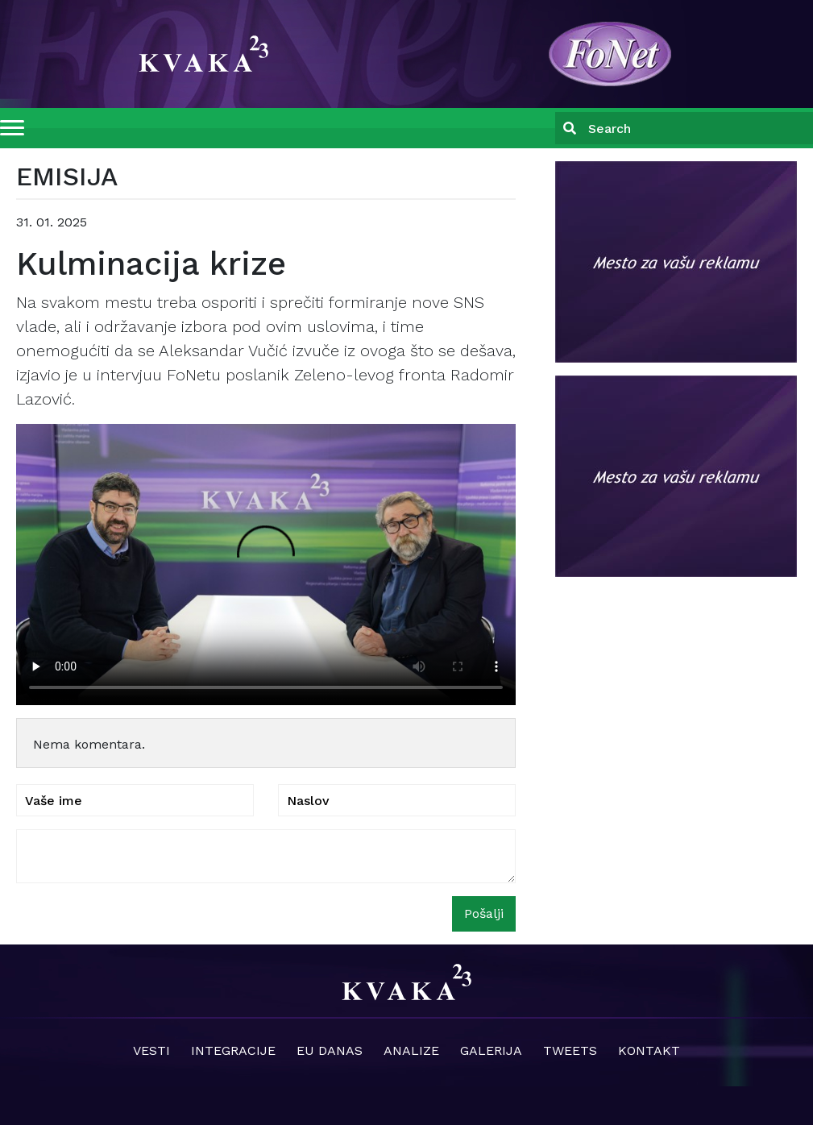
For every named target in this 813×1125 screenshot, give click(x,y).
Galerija (491, 1050)
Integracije (233, 1050)
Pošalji (484, 913)
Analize (411, 1050)
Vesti (151, 1050)
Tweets (570, 1050)
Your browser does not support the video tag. (266, 564)
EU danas (330, 1050)
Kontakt (649, 1050)
